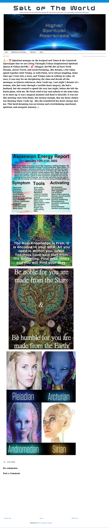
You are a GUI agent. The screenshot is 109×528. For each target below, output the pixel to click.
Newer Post (7, 518)
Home (41, 518)
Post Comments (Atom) (45, 523)
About (41, 52)
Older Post (75, 518)
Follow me (33, 52)
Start (6, 52)
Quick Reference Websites (18, 52)
